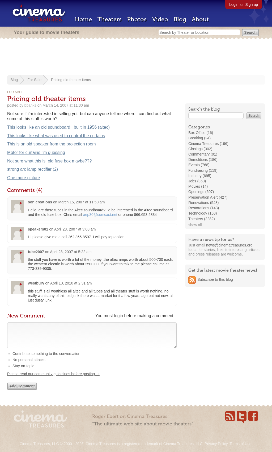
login (118, 315)
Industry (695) (199, 176)
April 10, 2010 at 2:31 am (71, 283)
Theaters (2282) (201, 219)
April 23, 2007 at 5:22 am (70, 252)
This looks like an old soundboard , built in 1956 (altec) (58, 127)
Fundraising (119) (203, 170)
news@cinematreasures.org (229, 245)
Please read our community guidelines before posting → (53, 379)
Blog (180, 19)
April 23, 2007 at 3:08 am (75, 229)
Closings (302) (200, 149)
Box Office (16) (200, 133)
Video (160, 19)
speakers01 (38, 229)
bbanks (30, 105)
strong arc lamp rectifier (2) (32, 169)
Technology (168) (202, 213)
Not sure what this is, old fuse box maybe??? (49, 161)
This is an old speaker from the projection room (51, 144)
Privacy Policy (216, 444)
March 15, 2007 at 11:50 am (81, 202)
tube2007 (36, 252)
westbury (36, 283)
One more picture (23, 177)
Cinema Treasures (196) (208, 143)
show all (195, 225)
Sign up (251, 4)
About (200, 19)
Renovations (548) (203, 202)
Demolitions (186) (203, 159)
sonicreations (40, 202)
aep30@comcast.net (100, 214)
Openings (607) (201, 192)
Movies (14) (198, 186)
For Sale (34, 80)
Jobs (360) (197, 181)
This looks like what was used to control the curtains (56, 135)
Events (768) (198, 165)
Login (233, 4)
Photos (137, 19)
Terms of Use (240, 444)
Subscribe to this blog (215, 279)
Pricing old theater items (71, 80)
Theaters (109, 19)
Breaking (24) (199, 138)
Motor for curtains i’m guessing (36, 152)
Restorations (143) (203, 208)
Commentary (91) (202, 154)
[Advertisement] (136, 58)
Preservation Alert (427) (207, 197)
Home (83, 19)
